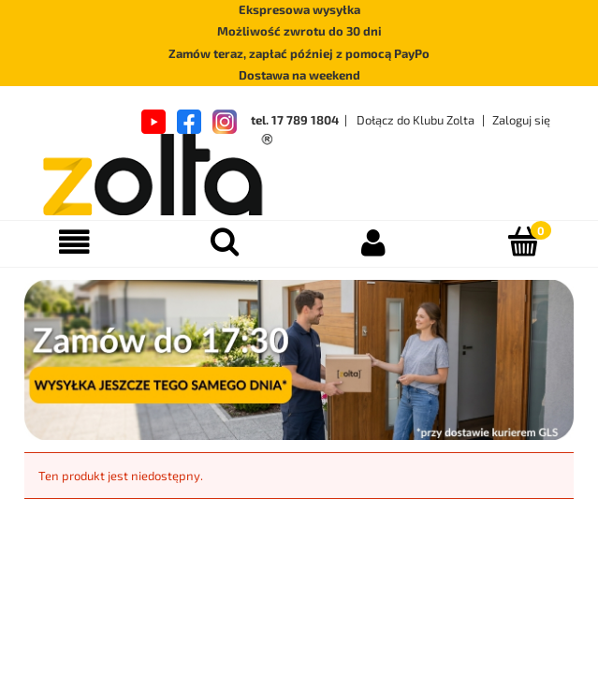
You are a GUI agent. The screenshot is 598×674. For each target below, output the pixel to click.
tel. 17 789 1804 (295, 119)
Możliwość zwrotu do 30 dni (299, 30)
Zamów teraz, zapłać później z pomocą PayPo (299, 53)
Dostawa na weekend (299, 74)
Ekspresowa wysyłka (299, 9)
